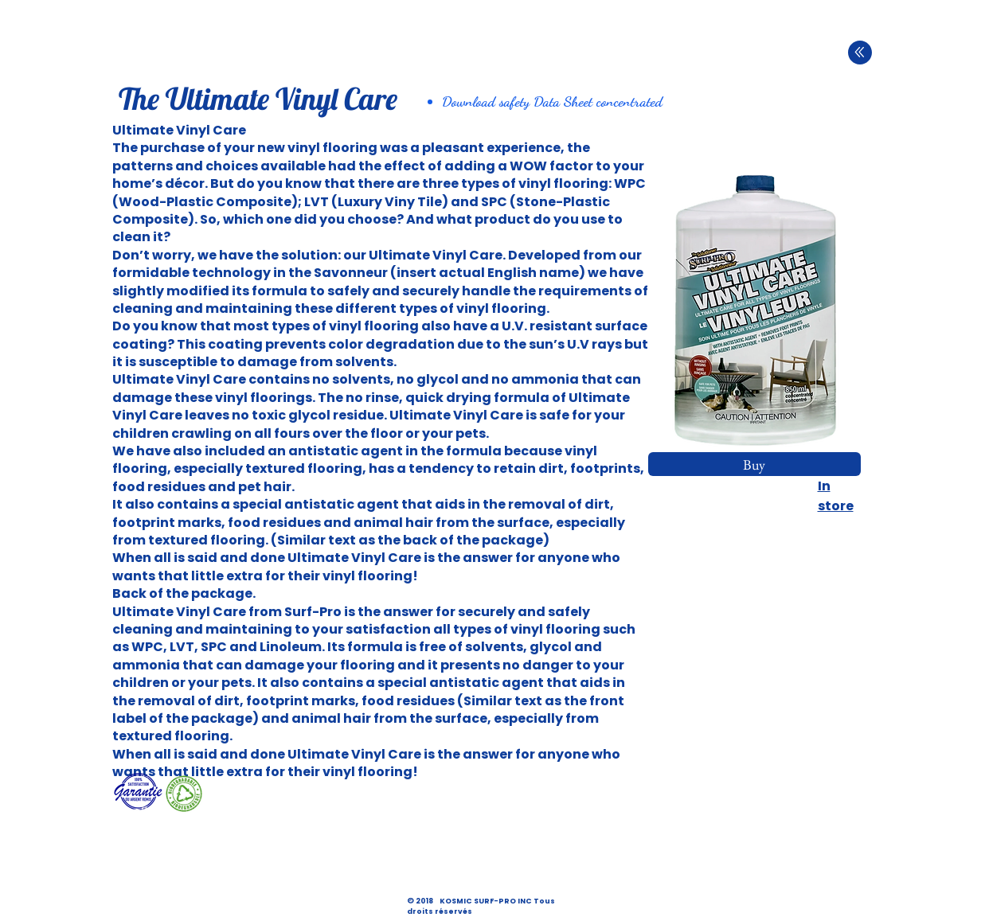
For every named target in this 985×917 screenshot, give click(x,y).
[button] (754, 310)
